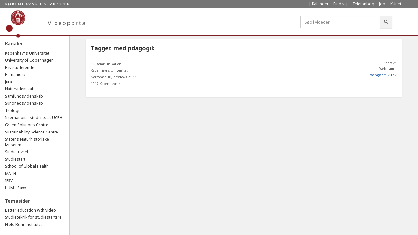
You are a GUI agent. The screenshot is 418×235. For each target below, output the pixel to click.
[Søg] (386, 22)
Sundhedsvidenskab (24, 103)
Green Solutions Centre (26, 125)
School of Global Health (27, 166)
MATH (10, 173)
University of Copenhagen (29, 60)
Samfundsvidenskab (24, 96)
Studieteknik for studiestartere (33, 217)
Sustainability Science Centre (31, 132)
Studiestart (15, 159)
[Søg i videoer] (340, 22)
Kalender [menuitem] (320, 4)
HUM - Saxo (15, 188)
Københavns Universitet (27, 53)
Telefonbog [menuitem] (363, 4)
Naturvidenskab (20, 89)
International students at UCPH (33, 117)
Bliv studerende (19, 67)
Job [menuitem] (382, 4)
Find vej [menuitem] (340, 4)
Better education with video (30, 210)
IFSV (9, 180)
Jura (8, 82)
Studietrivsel (16, 152)
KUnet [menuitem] (395, 4)
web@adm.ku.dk (383, 75)
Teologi (12, 110)
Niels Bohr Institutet (23, 224)
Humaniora (15, 74)
